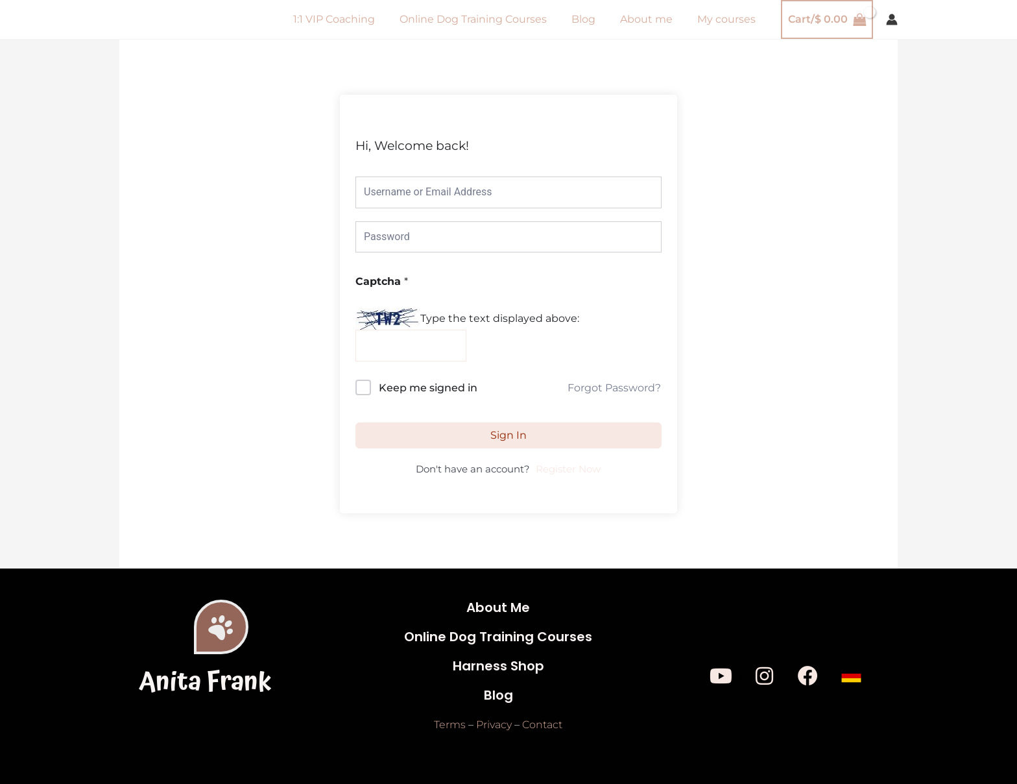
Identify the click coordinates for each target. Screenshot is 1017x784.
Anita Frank (205, 682)
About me (652, 19)
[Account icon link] (892, 19)
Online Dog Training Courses (486, 19)
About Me (498, 608)
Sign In (508, 435)
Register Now (568, 469)
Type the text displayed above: (499, 318)
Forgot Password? (614, 388)
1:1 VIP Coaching (351, 19)
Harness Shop (498, 666)
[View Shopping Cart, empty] (827, 19)
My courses (728, 19)
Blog (593, 19)
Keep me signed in (428, 388)
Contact (542, 725)
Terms (450, 725)
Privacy (494, 725)
